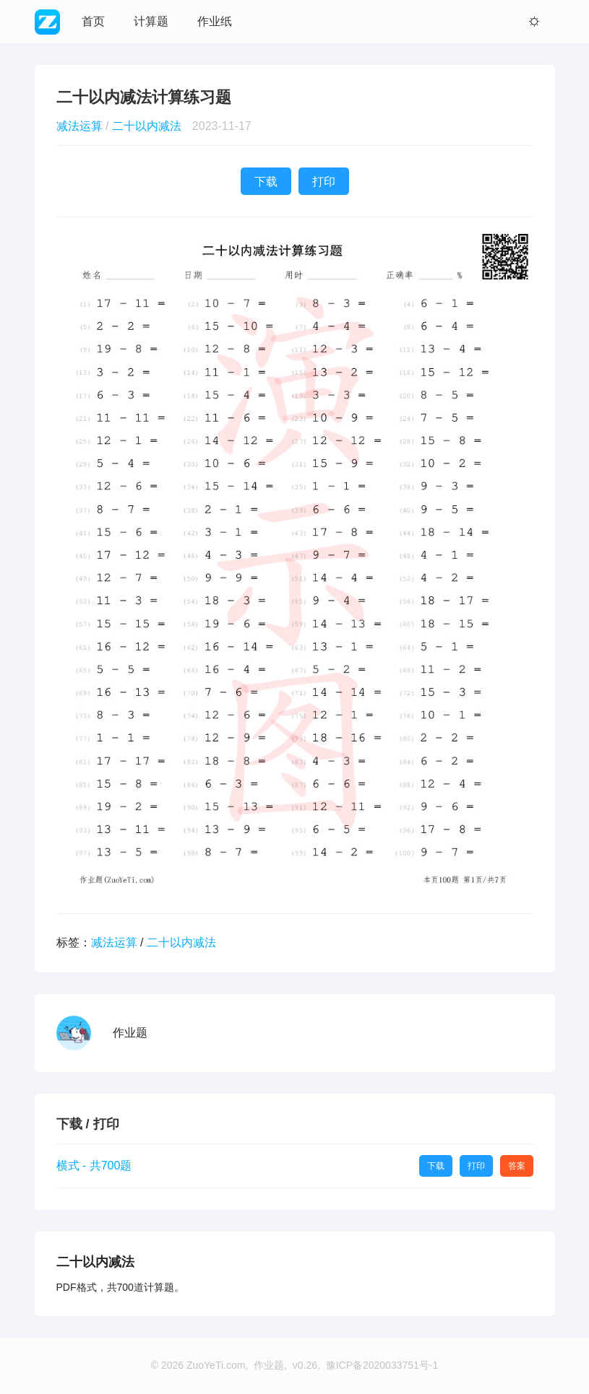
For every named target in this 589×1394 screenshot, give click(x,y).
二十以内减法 (146, 126)
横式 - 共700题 (94, 1165)
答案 (516, 1166)
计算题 (151, 21)
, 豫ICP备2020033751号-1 (377, 1365)
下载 (266, 181)
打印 (323, 181)
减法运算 (79, 126)
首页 (93, 21)
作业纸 (214, 21)
